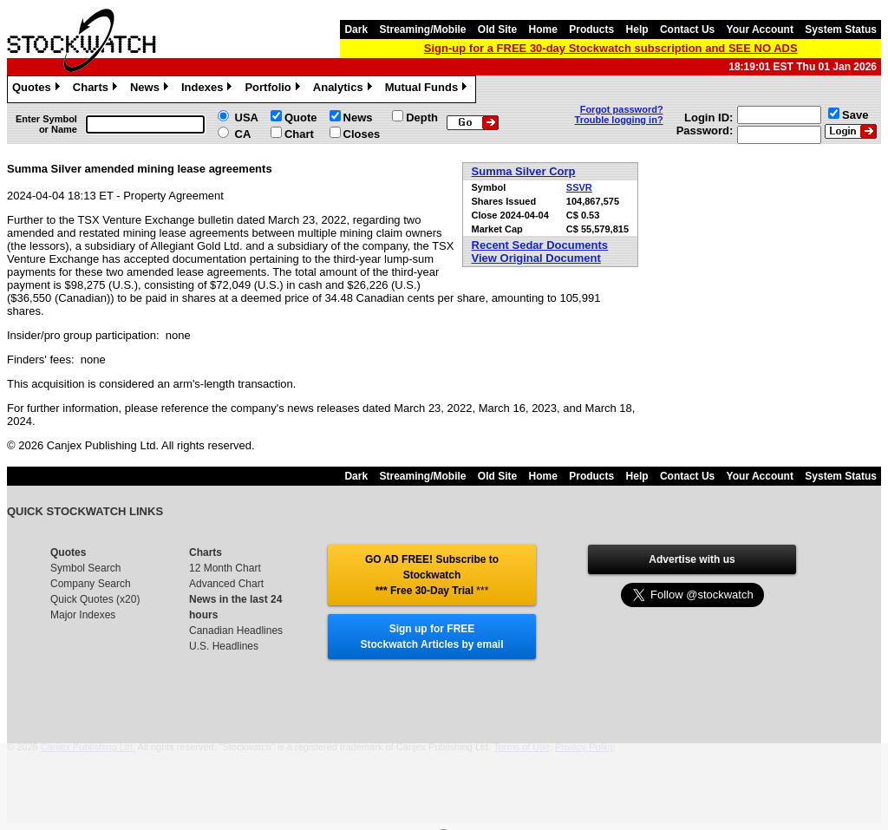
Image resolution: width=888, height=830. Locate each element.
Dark (356, 29)
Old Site (497, 29)
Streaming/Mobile (422, 29)
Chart (299, 134)
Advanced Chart (226, 584)
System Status (841, 29)
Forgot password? (621, 109)
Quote (300, 117)
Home (543, 29)
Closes (362, 134)
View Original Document (536, 258)
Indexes (208, 89)
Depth (422, 117)
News (151, 89)
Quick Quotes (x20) (95, 599)
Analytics (344, 89)
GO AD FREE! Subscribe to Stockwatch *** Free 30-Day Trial (432, 575)
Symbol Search (85, 568)
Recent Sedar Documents (540, 245)
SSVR (579, 187)
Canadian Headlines (236, 630)
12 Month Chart (225, 568)
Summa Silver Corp (524, 171)
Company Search (90, 584)
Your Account (760, 29)
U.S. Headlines (223, 646)
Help (637, 29)
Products (591, 29)
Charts (97, 89)
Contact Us (687, 29)
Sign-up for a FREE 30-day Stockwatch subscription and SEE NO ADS (611, 48)
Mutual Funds (428, 89)
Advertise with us (692, 559)
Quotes (38, 89)
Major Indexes (82, 615)
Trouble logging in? (619, 119)
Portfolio (274, 89)
